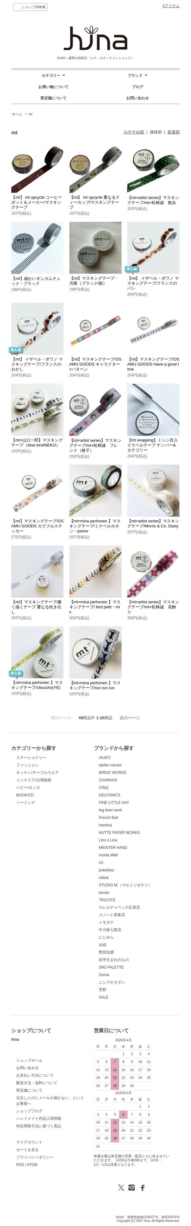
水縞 (102, 945)
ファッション (27, 765)
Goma (104, 975)
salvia (103, 877)
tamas (104, 892)
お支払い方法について (35, 1075)
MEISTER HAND (113, 847)
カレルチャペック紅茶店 (119, 907)
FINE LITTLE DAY (114, 802)
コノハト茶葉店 (112, 915)
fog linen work (110, 810)
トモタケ (106, 922)
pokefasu (106, 870)
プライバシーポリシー (35, 1157)
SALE (103, 997)
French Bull (108, 817)
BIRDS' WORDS (112, 772)
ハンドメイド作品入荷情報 (38, 1118)
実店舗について (53, 98)
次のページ (130, 717)
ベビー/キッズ (28, 787)
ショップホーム (29, 1060)
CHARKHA (108, 780)
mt (30, 114)
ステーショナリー (31, 757)
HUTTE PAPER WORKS (119, 832)
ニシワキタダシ (112, 982)
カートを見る (27, 1150)
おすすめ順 (134, 132)
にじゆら (106, 937)
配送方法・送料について (37, 1083)
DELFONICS (109, 795)
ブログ (137, 87)
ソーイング (25, 802)
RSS (20, 1165)
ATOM (32, 1165)
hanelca (105, 825)
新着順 (174, 132)
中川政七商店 (110, 930)
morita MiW (108, 855)
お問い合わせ (137, 98)
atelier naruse (110, 765)
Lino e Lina (108, 840)
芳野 (102, 990)
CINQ (103, 787)
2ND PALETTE (111, 967)
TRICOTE (107, 900)
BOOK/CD (24, 795)
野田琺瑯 (106, 952)
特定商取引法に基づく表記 (38, 1126)
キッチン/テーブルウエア (37, 772)
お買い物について (53, 87)
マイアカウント (29, 1142)
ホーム (17, 114)
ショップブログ (29, 1111)
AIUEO (104, 757)
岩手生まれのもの (114, 960)
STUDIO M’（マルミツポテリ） (125, 885)
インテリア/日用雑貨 (33, 780)
